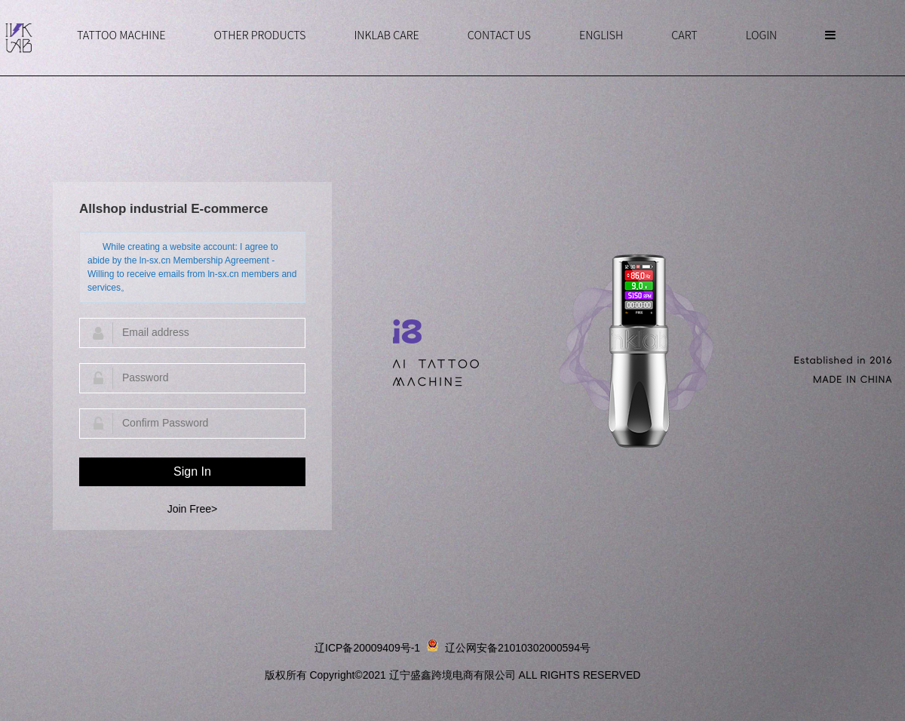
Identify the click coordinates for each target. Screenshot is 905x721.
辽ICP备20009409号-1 (367, 648)
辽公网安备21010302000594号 (518, 648)
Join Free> (192, 509)
